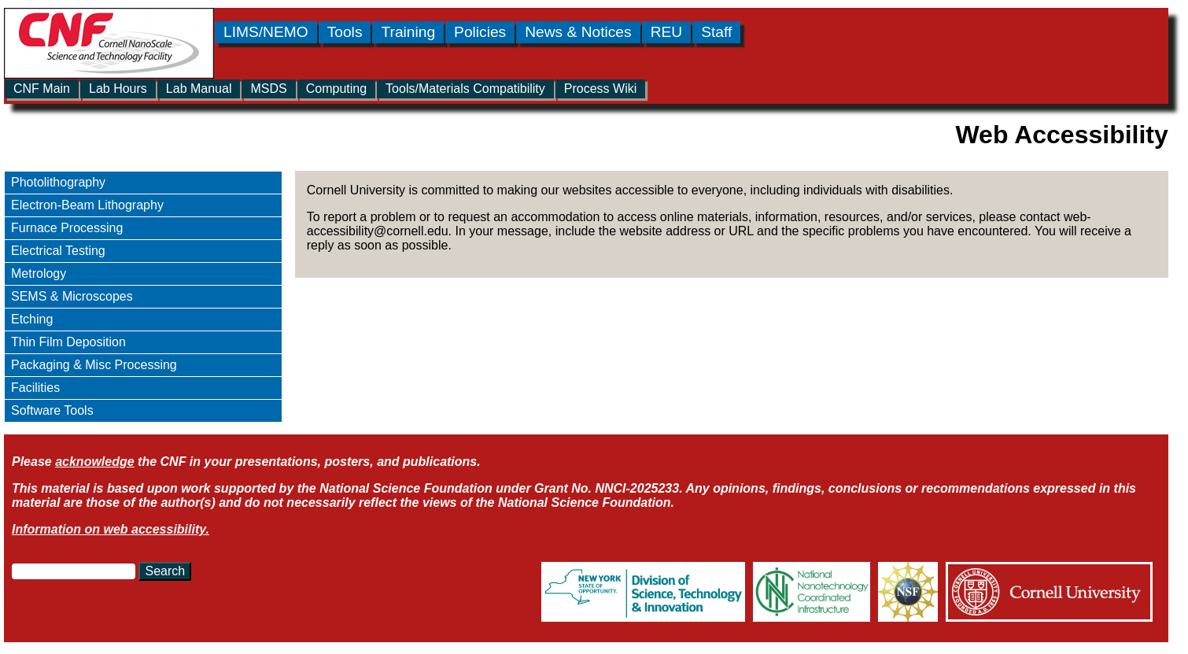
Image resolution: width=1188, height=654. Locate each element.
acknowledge (94, 461)
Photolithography (58, 182)
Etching (32, 319)
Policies (480, 32)
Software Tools (52, 410)
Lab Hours (118, 88)
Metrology (38, 273)
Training (408, 32)
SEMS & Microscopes (72, 296)
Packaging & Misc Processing (94, 364)
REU (667, 32)
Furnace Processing (67, 228)
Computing (336, 88)
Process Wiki (600, 88)
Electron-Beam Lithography (87, 205)
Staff (716, 32)
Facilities (35, 387)
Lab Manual (199, 88)
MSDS (268, 88)
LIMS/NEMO (265, 32)
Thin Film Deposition (68, 342)
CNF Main (41, 88)
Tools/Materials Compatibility (465, 88)
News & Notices (578, 32)
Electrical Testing (58, 250)
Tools (345, 32)
